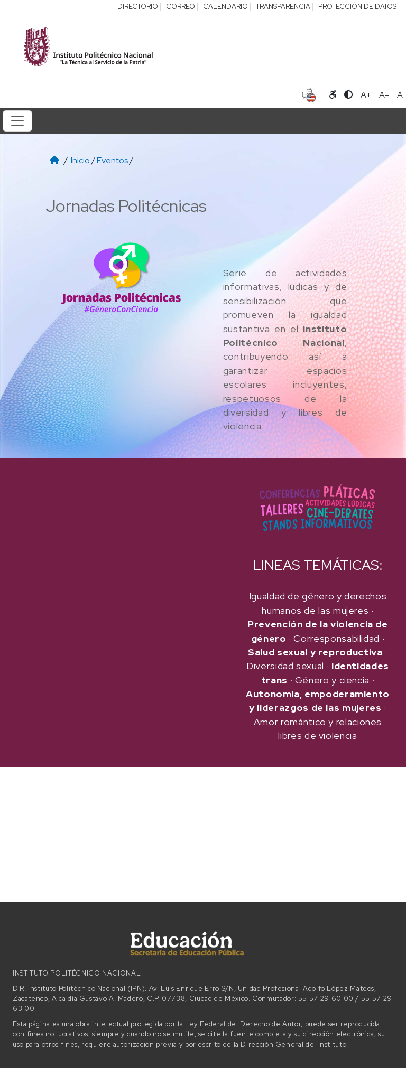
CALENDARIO (225, 6)
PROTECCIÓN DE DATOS (357, 6)
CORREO (180, 6)
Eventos (112, 160)
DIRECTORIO (137, 6)
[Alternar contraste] (348, 95)
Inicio (80, 160)
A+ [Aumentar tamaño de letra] (366, 94)
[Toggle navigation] (17, 121)
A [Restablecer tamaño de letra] (400, 94)
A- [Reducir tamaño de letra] (384, 94)
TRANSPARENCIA (283, 6)
